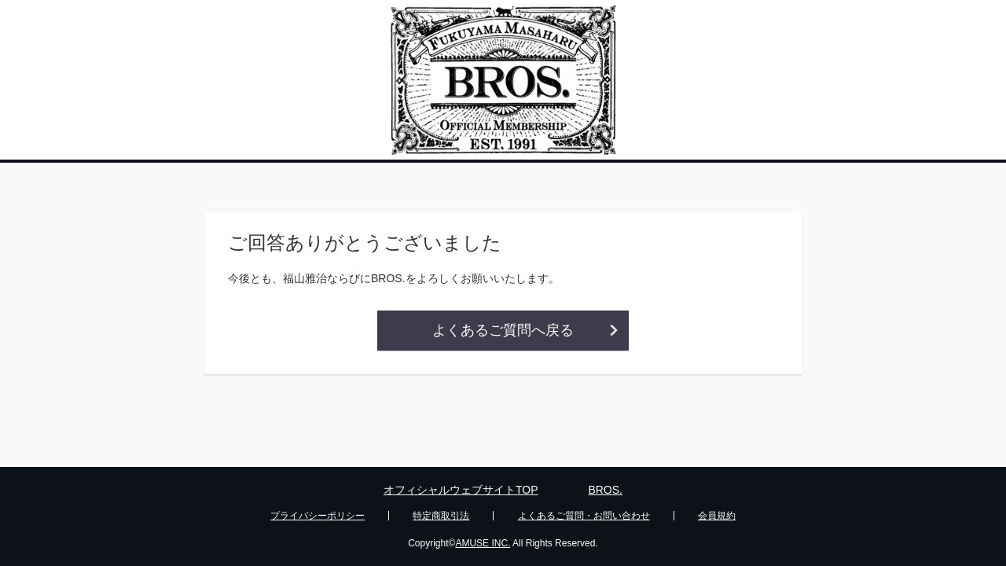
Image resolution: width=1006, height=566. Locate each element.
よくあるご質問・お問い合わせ (584, 515)
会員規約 (717, 515)
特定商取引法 (441, 515)
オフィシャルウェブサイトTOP (461, 489)
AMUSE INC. (482, 543)
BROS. (605, 489)
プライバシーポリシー (317, 515)
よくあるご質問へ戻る (503, 330)
